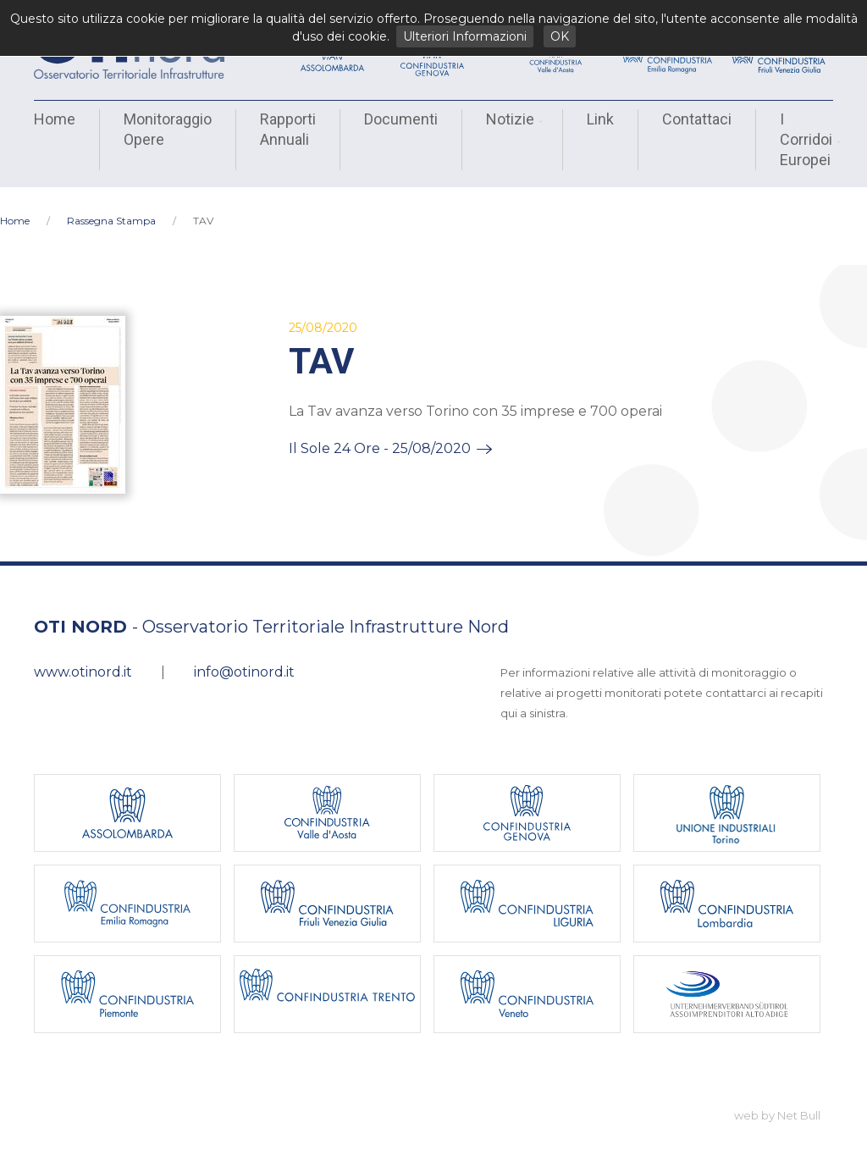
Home (54, 119)
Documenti (401, 119)
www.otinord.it (83, 657)
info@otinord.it (244, 657)
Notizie (512, 119)
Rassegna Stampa (111, 205)
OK (559, 36)
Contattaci (697, 119)
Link (600, 119)
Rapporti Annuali (288, 129)
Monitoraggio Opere (168, 129)
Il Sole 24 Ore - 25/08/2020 (380, 433)
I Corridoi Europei (808, 139)
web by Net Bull (777, 1100)
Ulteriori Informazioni (465, 36)
